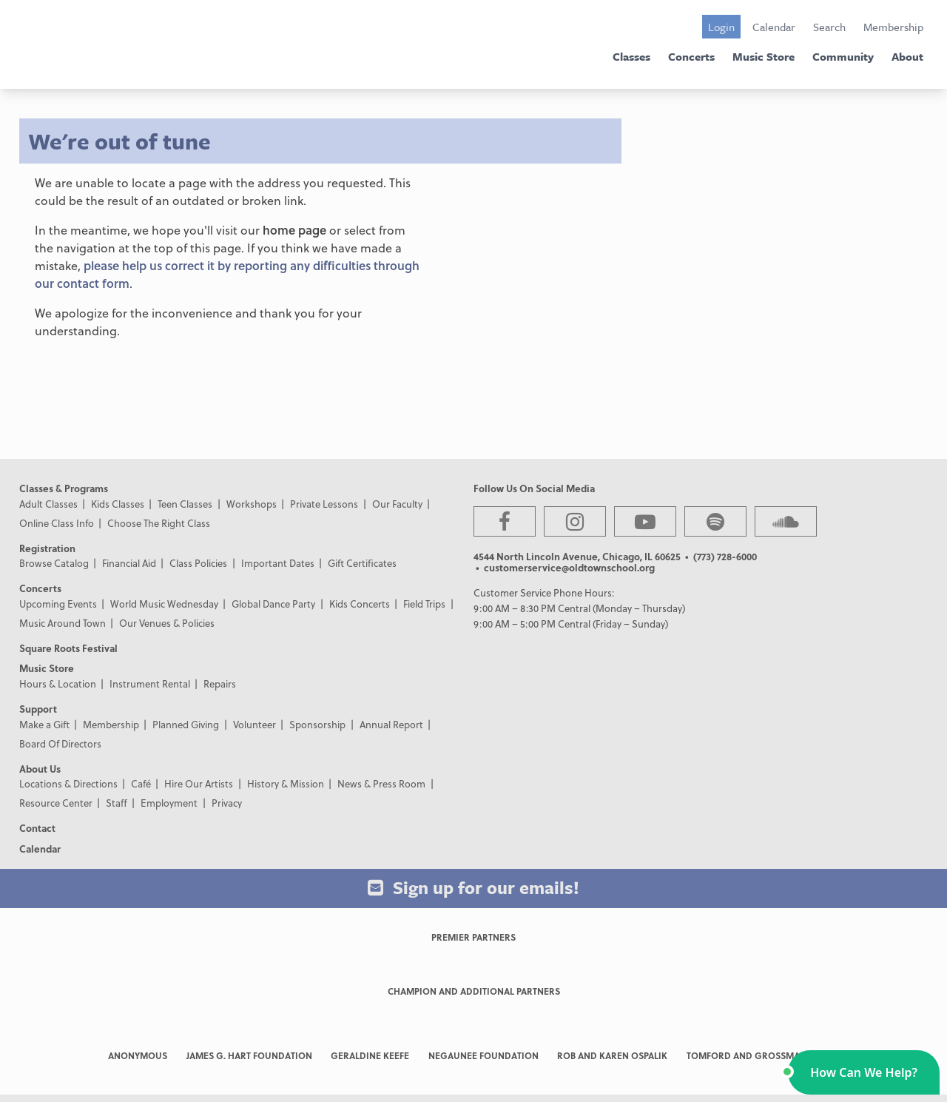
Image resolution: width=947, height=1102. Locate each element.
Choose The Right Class (158, 523)
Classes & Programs (63, 488)
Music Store (763, 56)
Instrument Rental (149, 683)
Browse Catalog (54, 563)
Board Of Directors (60, 743)
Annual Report (391, 724)
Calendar (773, 27)
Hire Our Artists (198, 783)
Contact (37, 828)
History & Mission (285, 783)
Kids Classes (117, 504)
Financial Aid (129, 563)
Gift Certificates (362, 563)
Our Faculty (397, 504)
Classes (631, 56)
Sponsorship (317, 724)
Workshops (251, 504)
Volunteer (254, 724)
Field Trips (424, 604)
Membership (893, 27)
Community (843, 56)
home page (294, 229)
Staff (116, 803)
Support (38, 709)
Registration (47, 548)
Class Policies (198, 563)
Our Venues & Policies (167, 623)
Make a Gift (44, 724)
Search (829, 27)
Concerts (691, 56)
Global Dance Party (273, 604)
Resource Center (55, 803)
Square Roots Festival (68, 648)
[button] (864, 1072)
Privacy (227, 803)
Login (721, 27)
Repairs (219, 683)
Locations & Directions (68, 783)
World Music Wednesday (164, 604)
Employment (169, 803)
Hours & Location (57, 683)
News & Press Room (381, 783)
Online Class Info (56, 523)
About (907, 56)
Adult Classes (48, 504)
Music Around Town (62, 623)
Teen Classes (185, 504)
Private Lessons (324, 504)
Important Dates (277, 563)
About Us (40, 769)
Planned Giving (185, 724)
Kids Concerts (359, 604)
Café (141, 783)
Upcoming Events (58, 604)
